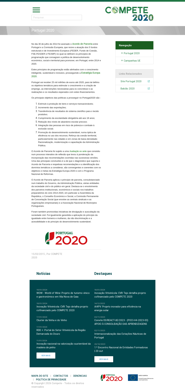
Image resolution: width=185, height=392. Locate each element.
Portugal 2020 (130, 53)
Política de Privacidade (51, 379)
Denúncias (80, 375)
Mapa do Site (39, 375)
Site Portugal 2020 (135, 81)
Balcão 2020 (135, 88)
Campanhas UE (130, 60)
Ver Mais (45, 355)
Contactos (60, 375)
